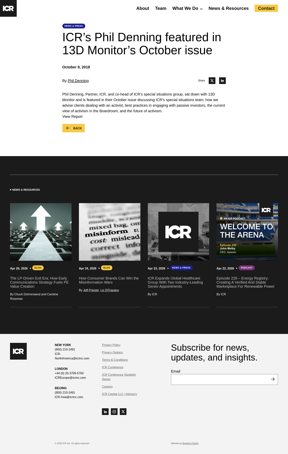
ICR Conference (112, 367)
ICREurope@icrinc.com (70, 377)
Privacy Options (112, 352)
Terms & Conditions (115, 359)
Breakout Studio (190, 443)
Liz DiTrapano (109, 290)
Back (79, 128)
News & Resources (229, 8)
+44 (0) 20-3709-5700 (69, 373)
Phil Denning (78, 81)
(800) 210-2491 (65, 349)
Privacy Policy (111, 345)
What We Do (185, 8)
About (142, 8)
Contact (266, 8)
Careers (107, 386)
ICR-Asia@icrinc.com (69, 397)
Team (160, 8)
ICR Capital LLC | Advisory (119, 394)
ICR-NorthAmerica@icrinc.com (72, 356)
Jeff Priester (91, 290)
